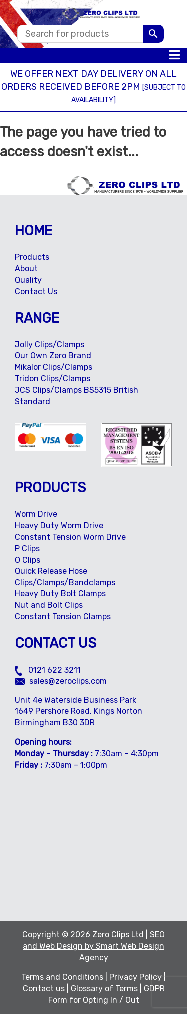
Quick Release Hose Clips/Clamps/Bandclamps (65, 576)
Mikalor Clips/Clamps (53, 367)
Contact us (44, 988)
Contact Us (36, 291)
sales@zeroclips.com (61, 681)
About (26, 268)
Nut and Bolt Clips (49, 605)
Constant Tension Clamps (63, 616)
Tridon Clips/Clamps (52, 378)
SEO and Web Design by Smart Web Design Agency (94, 946)
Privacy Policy (135, 977)
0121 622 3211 (48, 670)
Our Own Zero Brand (53, 355)
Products (32, 257)
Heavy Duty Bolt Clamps (60, 593)
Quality (28, 280)
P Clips (27, 548)
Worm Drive (36, 514)
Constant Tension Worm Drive (70, 537)
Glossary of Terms (104, 988)
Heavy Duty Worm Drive (59, 525)
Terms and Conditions (62, 977)
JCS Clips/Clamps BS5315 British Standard (76, 395)
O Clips (27, 559)
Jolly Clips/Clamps (49, 344)
